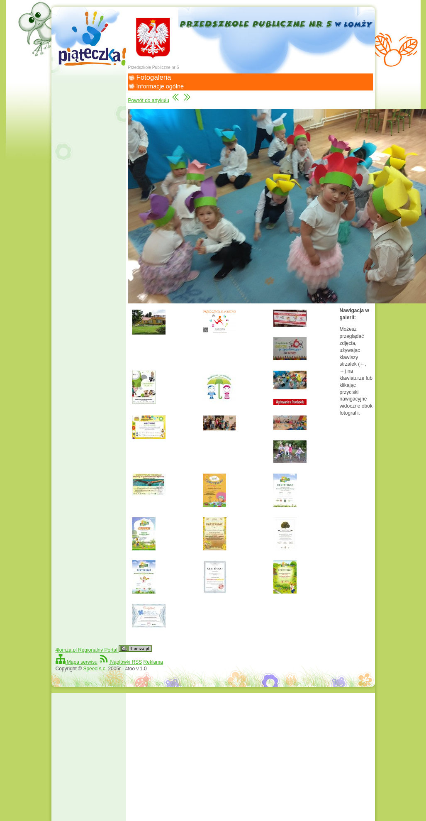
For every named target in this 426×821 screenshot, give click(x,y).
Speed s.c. (95, 669)
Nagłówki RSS (120, 662)
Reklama (153, 662)
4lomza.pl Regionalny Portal (104, 650)
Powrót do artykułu (148, 100)
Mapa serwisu (76, 662)
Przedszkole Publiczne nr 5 (153, 67)
